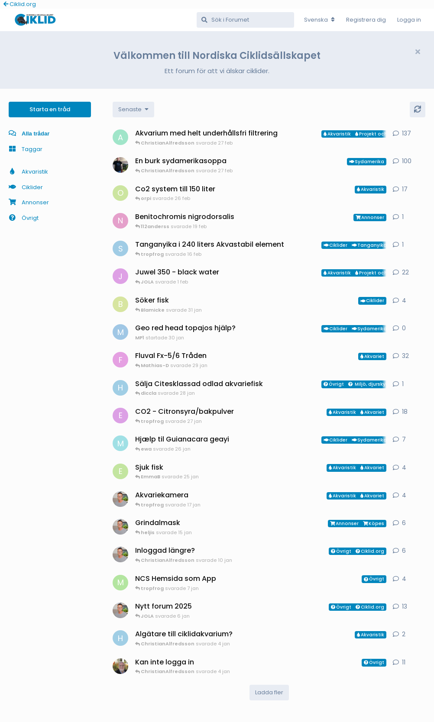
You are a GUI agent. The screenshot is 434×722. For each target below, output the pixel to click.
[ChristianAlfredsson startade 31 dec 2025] (120, 527)
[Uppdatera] (417, 109)
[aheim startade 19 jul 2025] (120, 137)
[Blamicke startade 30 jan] (120, 304)
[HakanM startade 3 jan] (120, 638)
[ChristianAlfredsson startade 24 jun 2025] (120, 610)
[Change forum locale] (319, 20)
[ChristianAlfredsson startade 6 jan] (120, 554)
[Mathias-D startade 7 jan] (120, 582)
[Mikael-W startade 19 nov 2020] (120, 165)
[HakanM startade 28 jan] (120, 388)
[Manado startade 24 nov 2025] (120, 666)
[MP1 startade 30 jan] (120, 332)
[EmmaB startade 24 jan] (120, 471)
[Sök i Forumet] (245, 20)
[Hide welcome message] (417, 52)
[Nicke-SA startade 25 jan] (120, 221)
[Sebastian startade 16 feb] (120, 248)
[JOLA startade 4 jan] (120, 276)
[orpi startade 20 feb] (120, 193)
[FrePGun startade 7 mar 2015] (120, 359)
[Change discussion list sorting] (133, 109)
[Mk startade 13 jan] (120, 443)
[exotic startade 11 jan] (120, 415)
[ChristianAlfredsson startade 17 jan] (120, 499)
